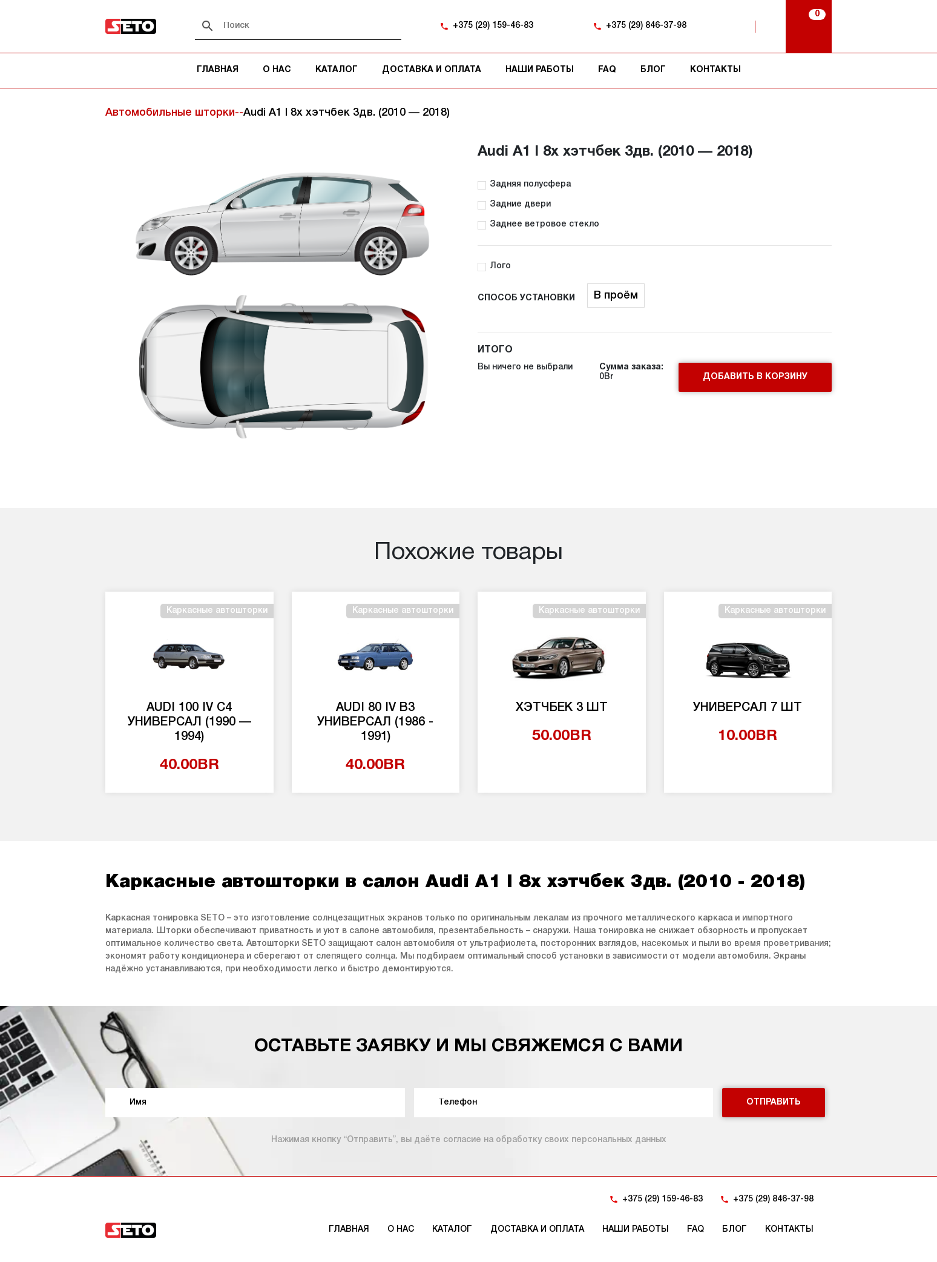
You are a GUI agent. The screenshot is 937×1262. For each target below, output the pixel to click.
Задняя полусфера (530, 184)
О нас (277, 70)
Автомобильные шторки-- (174, 112)
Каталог (336, 70)
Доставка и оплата (431, 70)
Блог (653, 70)
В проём (616, 295)
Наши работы (539, 70)
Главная (217, 70)
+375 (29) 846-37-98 (646, 26)
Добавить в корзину (755, 377)
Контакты (715, 70)
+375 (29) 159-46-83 (493, 26)
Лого (500, 266)
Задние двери (520, 204)
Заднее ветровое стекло (544, 224)
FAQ (607, 70)
